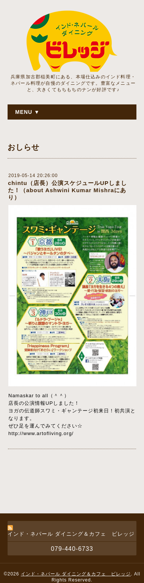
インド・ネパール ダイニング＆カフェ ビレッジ (76, 574)
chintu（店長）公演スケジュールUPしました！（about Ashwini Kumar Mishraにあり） (67, 190)
